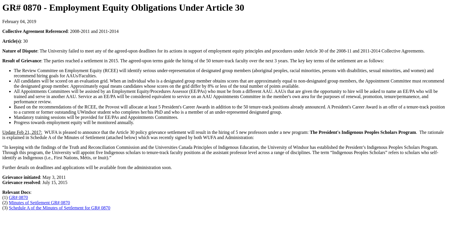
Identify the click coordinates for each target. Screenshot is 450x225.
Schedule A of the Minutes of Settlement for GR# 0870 (59, 207)
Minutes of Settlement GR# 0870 (39, 202)
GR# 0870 (18, 197)
